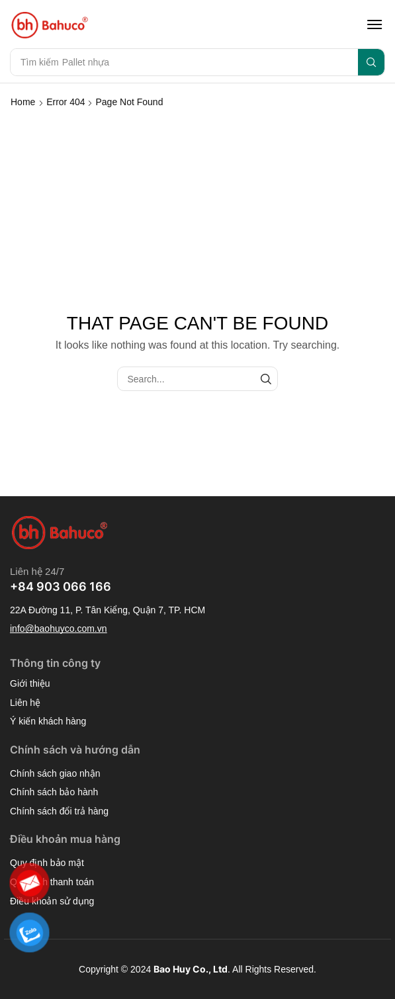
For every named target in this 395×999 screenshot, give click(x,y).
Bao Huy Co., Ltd (191, 969)
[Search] (371, 62)
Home (23, 102)
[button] (374, 24)
